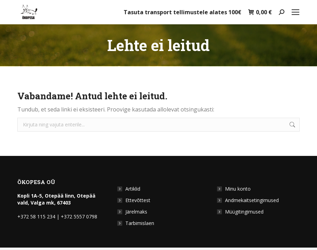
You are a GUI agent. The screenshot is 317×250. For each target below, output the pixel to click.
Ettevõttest (137, 200)
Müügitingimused (244, 211)
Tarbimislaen (139, 223)
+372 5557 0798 (79, 216)
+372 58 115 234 (36, 216)
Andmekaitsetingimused (252, 200)
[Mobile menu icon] (295, 12)
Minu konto (238, 188)
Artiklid (132, 188)
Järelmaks (136, 211)
